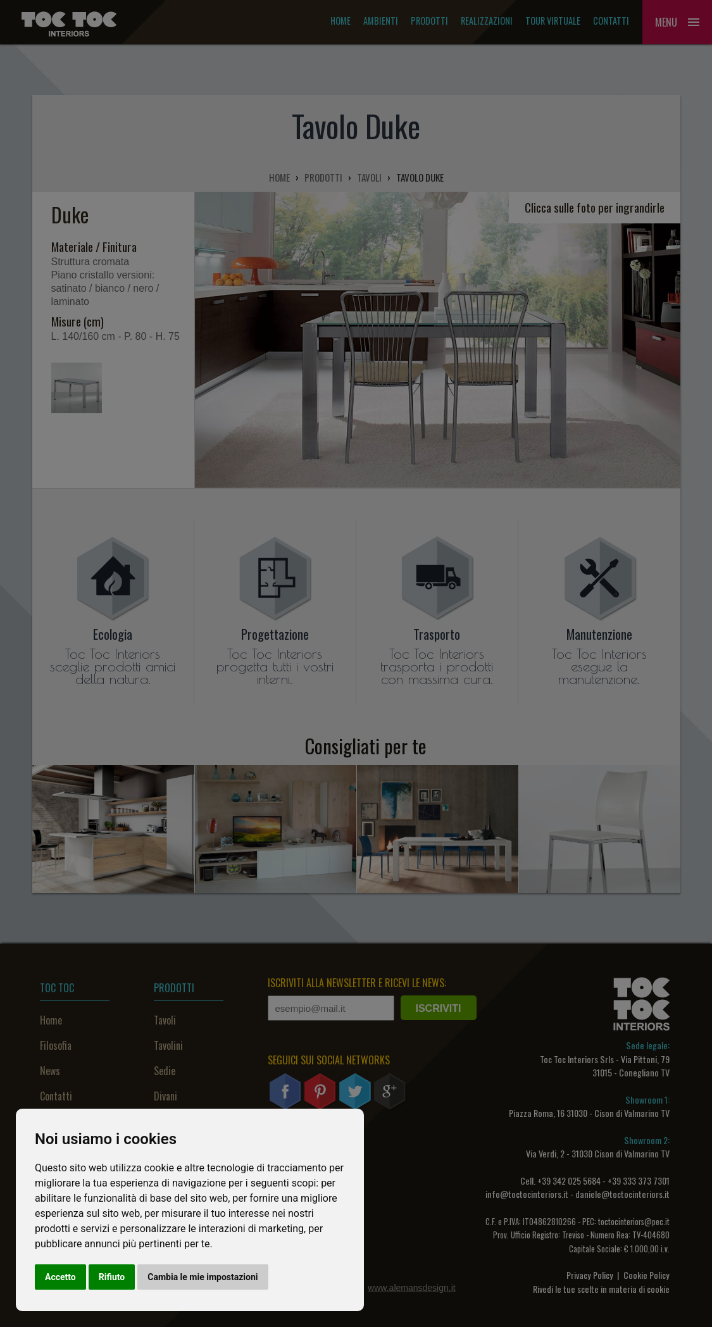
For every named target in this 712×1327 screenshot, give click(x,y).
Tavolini (168, 1045)
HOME (279, 177)
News (50, 1070)
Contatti (611, 20)
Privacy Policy (589, 1274)
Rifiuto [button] (112, 1277)
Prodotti (429, 20)
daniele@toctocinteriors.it (622, 1193)
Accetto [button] (60, 1277)
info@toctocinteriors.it (526, 1193)
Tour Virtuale (552, 20)
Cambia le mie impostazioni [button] (202, 1277)
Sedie (164, 1070)
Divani (165, 1096)
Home (340, 20)
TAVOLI (369, 177)
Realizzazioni (487, 20)
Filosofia (56, 1045)
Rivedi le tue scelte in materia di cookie (601, 1288)
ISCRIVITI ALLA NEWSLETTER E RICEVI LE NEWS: (357, 982)
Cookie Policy (646, 1274)
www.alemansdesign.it (412, 1288)
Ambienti (380, 20)
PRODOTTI (323, 177)
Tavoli (165, 1020)
